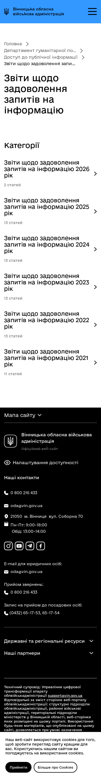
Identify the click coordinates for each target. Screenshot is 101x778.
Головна (13, 43)
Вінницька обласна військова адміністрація (38, 11)
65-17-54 (51, 613)
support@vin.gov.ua (65, 695)
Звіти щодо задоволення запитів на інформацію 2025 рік (46, 206)
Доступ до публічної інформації (41, 57)
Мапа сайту (19, 415)
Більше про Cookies (55, 767)
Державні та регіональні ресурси (44, 640)
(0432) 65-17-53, (25, 613)
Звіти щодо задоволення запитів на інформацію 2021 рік (46, 357)
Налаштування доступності (41, 462)
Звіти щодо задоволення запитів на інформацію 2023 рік (46, 282)
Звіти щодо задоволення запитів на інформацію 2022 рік (46, 320)
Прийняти (18, 767)
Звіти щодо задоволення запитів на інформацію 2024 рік (46, 244)
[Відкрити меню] (92, 11)
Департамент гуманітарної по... (40, 50)
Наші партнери (22, 653)
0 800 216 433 (20, 592)
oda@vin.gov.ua (23, 571)
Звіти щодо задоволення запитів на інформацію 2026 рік (46, 168)
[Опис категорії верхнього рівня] (95, 174)
